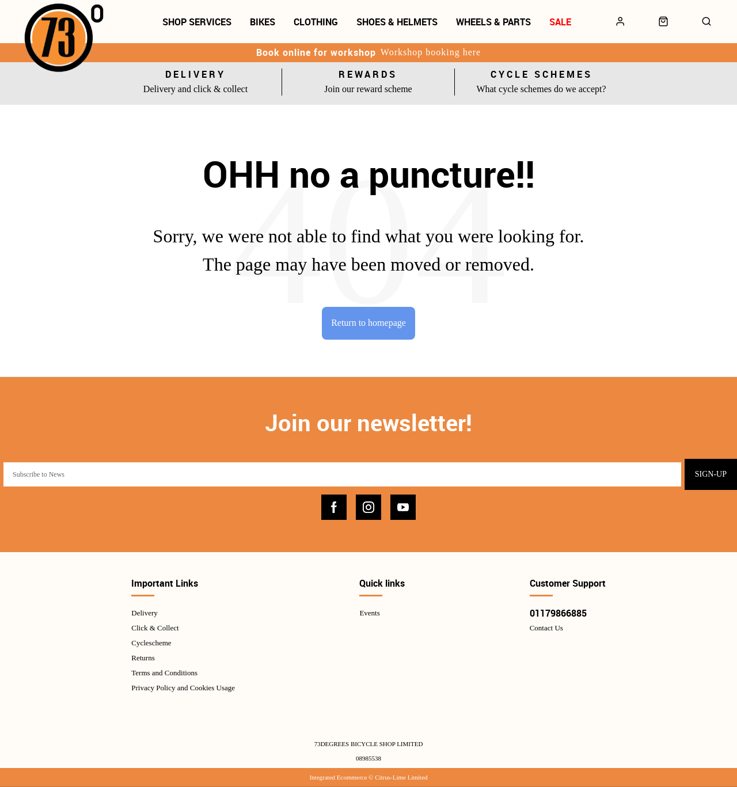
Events (369, 613)
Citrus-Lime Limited (401, 777)
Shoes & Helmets (397, 21)
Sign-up (711, 474)
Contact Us (546, 627)
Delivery (144, 613)
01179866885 (558, 613)
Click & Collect (154, 627)
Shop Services (196, 21)
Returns (142, 657)
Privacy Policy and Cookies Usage (183, 687)
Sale (560, 21)
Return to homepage (368, 323)
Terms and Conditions (164, 672)
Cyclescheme (151, 642)
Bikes (262, 21)
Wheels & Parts (493, 21)
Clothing (316, 21)
